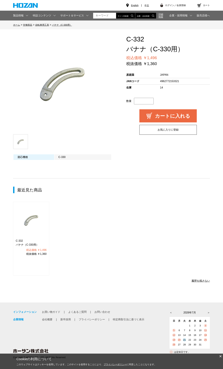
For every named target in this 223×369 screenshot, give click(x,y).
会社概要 (47, 319)
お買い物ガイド (51, 312)
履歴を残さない (201, 280)
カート (206, 5)
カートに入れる (172, 116)
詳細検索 (161, 15)
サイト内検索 (125, 15)
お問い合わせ (102, 312)
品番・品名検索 (145, 15)
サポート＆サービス (72, 15)
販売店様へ (203, 15)
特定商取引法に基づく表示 (128, 319)
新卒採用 (65, 319)
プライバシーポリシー (92, 319)
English (135, 5)
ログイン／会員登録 (175, 5)
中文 (146, 5)
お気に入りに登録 (168, 129)
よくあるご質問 (77, 312)
